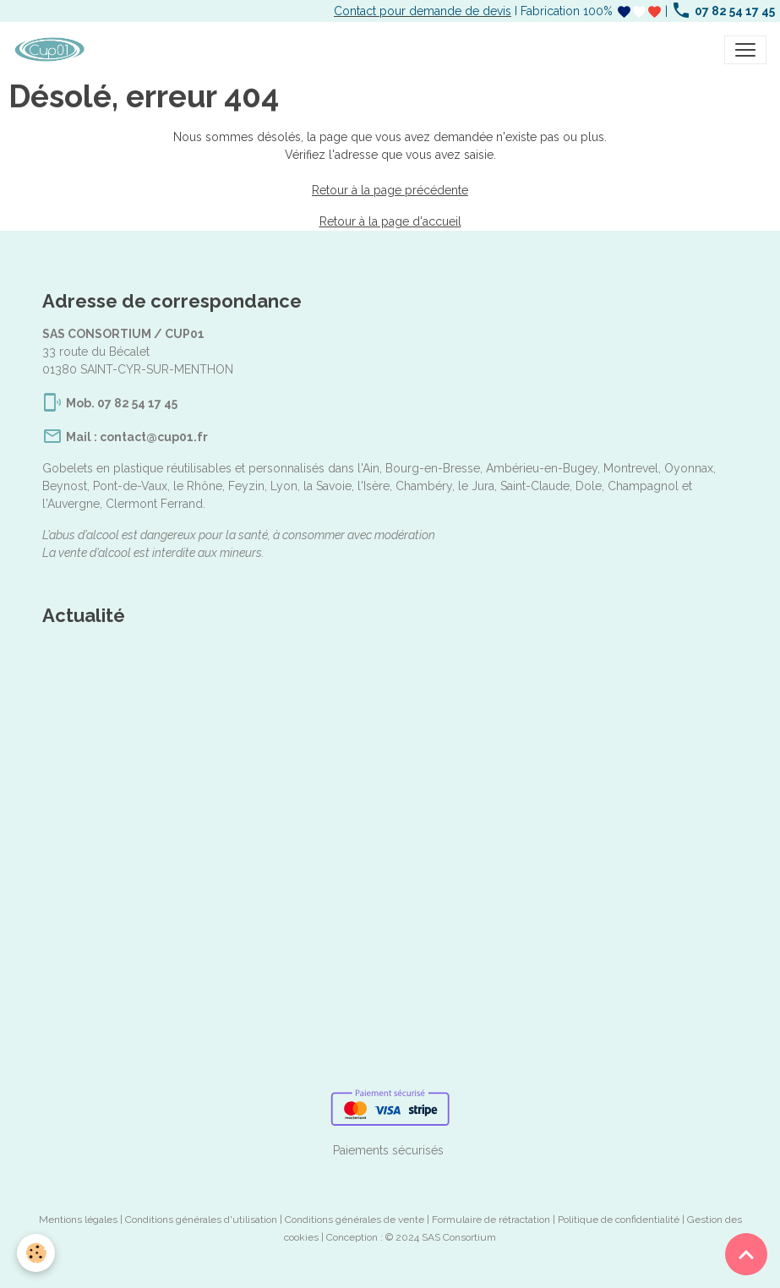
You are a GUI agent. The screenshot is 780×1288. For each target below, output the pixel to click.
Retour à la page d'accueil (390, 221)
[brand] (53, 49)
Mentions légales (78, 1219)
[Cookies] (36, 1253)
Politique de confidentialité (618, 1219)
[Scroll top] (746, 1254)
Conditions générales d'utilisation (201, 1219)
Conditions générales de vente (354, 1219)
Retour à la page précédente (390, 190)
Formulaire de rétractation (491, 1219)
